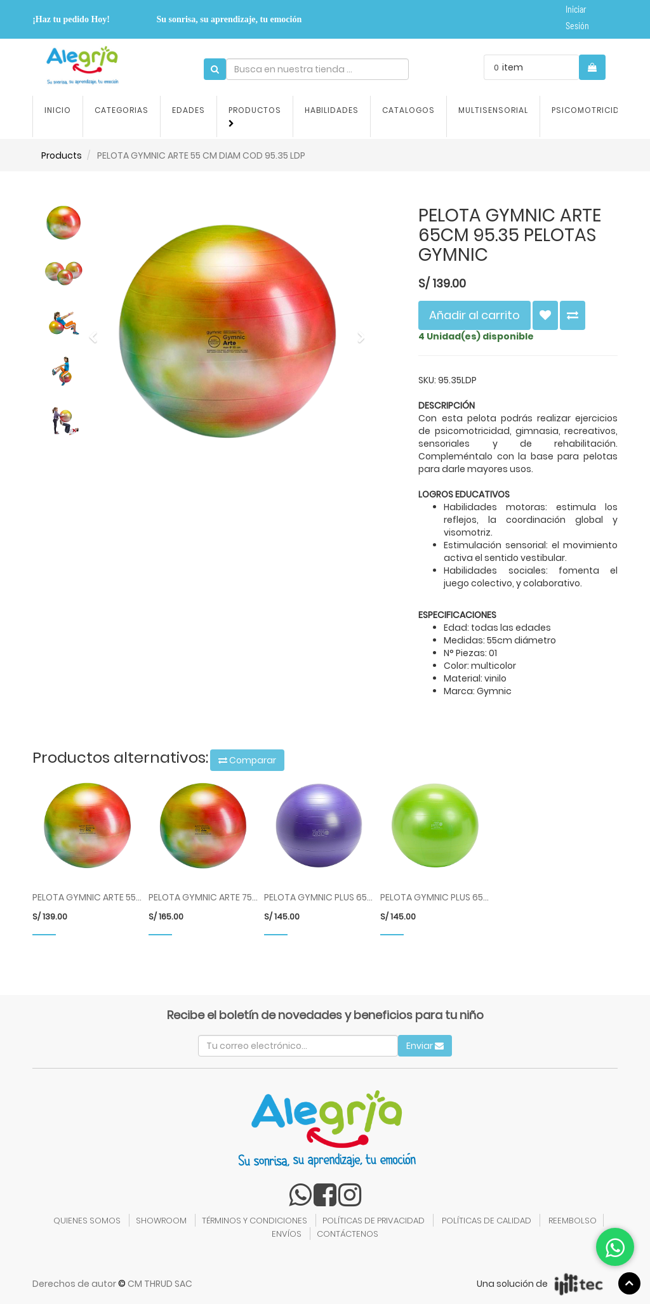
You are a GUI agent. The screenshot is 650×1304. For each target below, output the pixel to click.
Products (61, 155)
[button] (97, 331)
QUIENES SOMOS (87, 1221)
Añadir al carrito (474, 315)
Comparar (247, 760)
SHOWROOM (161, 1221)
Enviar (425, 1045)
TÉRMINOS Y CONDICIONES (254, 1221)
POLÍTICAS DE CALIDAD (486, 1221)
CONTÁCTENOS (347, 1234)
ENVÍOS (287, 1234)
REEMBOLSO (572, 1221)
